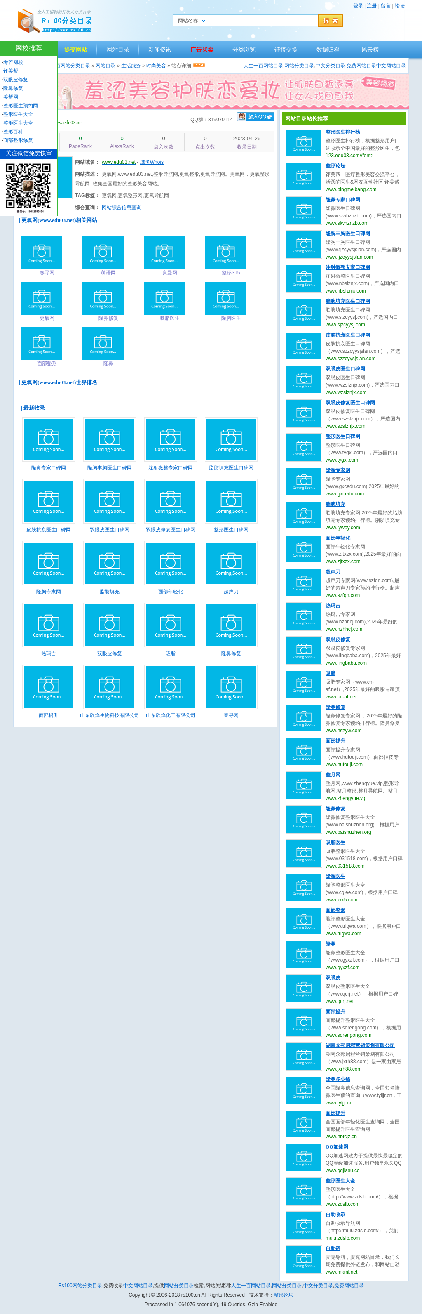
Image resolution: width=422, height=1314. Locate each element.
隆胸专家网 (48, 591)
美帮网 (10, 97)
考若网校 (13, 62)
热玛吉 (48, 653)
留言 (386, 6)
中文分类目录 (330, 65)
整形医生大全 (340, 1181)
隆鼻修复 (231, 653)
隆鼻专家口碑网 (48, 468)
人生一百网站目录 (263, 65)
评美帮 (10, 71)
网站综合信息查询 (121, 207)
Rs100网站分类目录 (80, 1285)
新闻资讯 (159, 49)
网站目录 (117, 49)
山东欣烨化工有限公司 (170, 715)
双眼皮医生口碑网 (109, 530)
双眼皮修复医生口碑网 (170, 530)
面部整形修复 (18, 140)
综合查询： (87, 207)
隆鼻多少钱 (338, 1079)
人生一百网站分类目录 (65, 65)
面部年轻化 (170, 591)
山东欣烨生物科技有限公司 (109, 715)
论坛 (400, 6)
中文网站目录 (391, 65)
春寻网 (231, 715)
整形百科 (13, 131)
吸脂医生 (335, 842)
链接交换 (286, 49)
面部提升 (49, 715)
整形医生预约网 (20, 106)
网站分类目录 (299, 65)
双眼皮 (333, 978)
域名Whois (152, 162)
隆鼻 (330, 944)
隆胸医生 (335, 876)
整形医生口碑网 (231, 530)
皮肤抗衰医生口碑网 (48, 530)
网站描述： (87, 174)
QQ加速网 (337, 1147)
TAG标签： (87, 195)
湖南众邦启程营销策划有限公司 (360, 1045)
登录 (358, 6)
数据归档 (328, 49)
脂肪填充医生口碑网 (231, 468)
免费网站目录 (361, 65)
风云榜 (370, 49)
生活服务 (131, 65)
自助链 (333, 1248)
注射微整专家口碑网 (170, 468)
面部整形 (335, 910)
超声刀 (231, 591)
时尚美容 (156, 65)
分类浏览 (244, 49)
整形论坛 (335, 166)
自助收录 (335, 1214)
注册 (372, 6)
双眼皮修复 (109, 653)
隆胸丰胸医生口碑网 (109, 468)
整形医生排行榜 (343, 132)
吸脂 (171, 653)
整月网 (333, 775)
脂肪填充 (110, 591)
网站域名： (87, 162)
